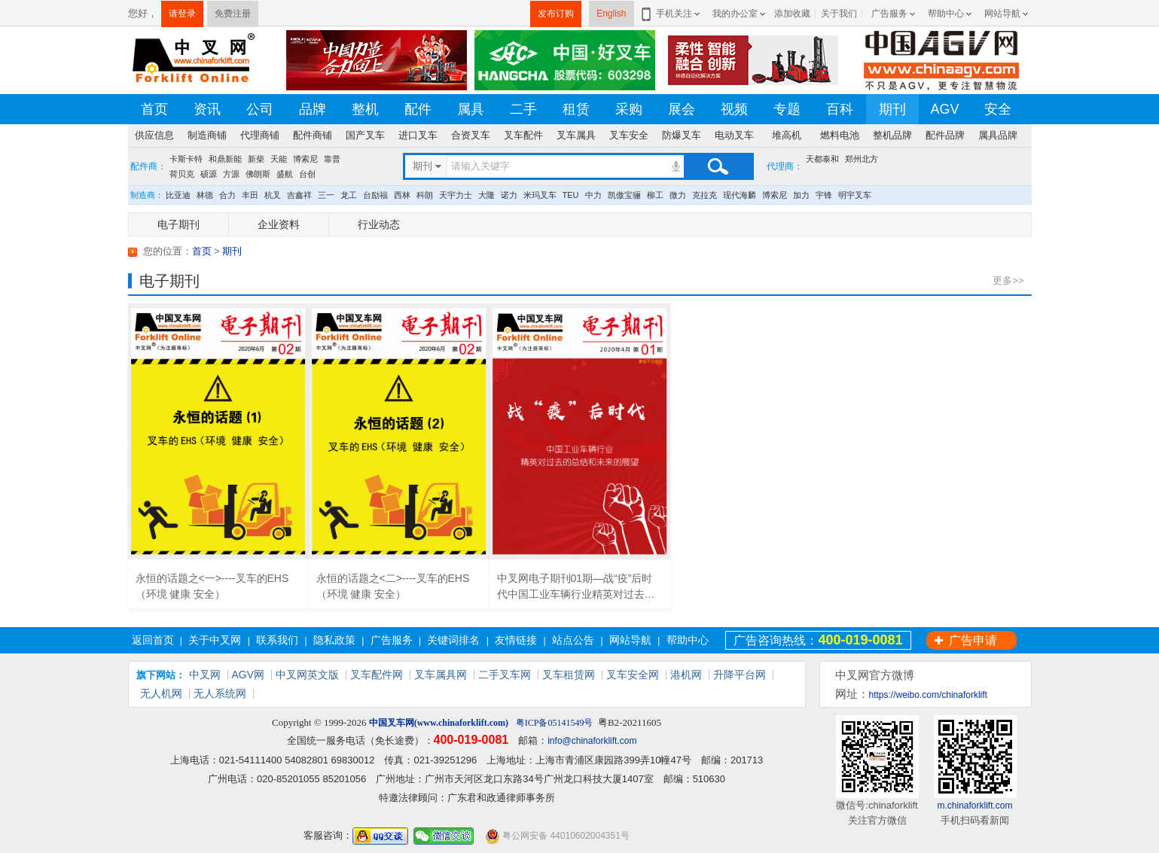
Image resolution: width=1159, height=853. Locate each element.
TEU (571, 195)
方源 (231, 173)
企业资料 (279, 224)
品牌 (312, 109)
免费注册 (233, 13)
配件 (418, 109)
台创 (307, 173)
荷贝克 (181, 173)
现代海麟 (739, 195)
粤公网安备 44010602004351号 (557, 836)
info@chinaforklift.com (591, 741)
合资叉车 (470, 135)
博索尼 (305, 158)
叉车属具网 (440, 675)
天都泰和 (822, 158)
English (611, 13)
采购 (628, 109)
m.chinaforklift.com (974, 805)
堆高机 (786, 135)
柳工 (655, 195)
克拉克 (704, 195)
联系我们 (277, 640)
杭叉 (272, 195)
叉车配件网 (376, 675)
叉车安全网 (632, 675)
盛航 (284, 173)
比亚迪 (178, 195)
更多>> (1008, 280)
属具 (470, 109)
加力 (801, 195)
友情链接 (516, 640)
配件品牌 (945, 135)
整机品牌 (892, 135)
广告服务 (889, 13)
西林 (402, 195)
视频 (734, 109)
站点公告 (573, 640)
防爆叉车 (681, 135)
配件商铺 (312, 135)
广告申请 (973, 640)
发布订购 (556, 13)
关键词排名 (453, 640)
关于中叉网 (214, 640)
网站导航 (1002, 13)
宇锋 (824, 195)
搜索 (718, 166)
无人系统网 (220, 693)
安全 (997, 109)
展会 (681, 109)
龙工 (348, 195)
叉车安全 (628, 135)
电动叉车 (734, 135)
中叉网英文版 (307, 675)
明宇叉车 (854, 195)
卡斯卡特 (186, 158)
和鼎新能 (225, 158)
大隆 (486, 195)
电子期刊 (178, 224)
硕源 (208, 173)
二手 (523, 109)
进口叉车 (418, 135)
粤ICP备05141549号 (554, 722)
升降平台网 (739, 675)
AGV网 (248, 675)
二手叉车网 (504, 675)
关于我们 (839, 13)
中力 (593, 195)
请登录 (182, 13)
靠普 (332, 158)
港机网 (686, 675)
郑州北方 (861, 158)
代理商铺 (259, 135)
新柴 (256, 158)
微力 (677, 195)
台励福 (375, 195)
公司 (259, 109)
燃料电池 (839, 135)
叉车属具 (576, 135)
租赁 (576, 109)
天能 (278, 158)
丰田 (250, 195)
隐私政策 (334, 640)
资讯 (207, 109)
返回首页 (153, 640)
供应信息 (154, 135)
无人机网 (161, 693)
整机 (365, 109)
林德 (205, 195)
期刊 (892, 109)
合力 (227, 195)
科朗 (424, 195)
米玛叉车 (540, 195)
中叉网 (205, 675)
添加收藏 (792, 13)
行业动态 (379, 224)
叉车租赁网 (568, 675)
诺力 (509, 195)
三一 (326, 195)
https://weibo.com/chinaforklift (928, 695)
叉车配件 (523, 135)
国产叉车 (365, 135)
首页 (154, 109)
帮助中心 (946, 13)
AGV (944, 109)
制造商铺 (207, 135)
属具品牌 (997, 135)
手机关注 (671, 13)
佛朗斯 (258, 173)
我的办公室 (735, 13)
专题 (787, 109)
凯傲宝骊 (624, 195)
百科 (839, 109)
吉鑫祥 (299, 195)
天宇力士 (455, 195)
